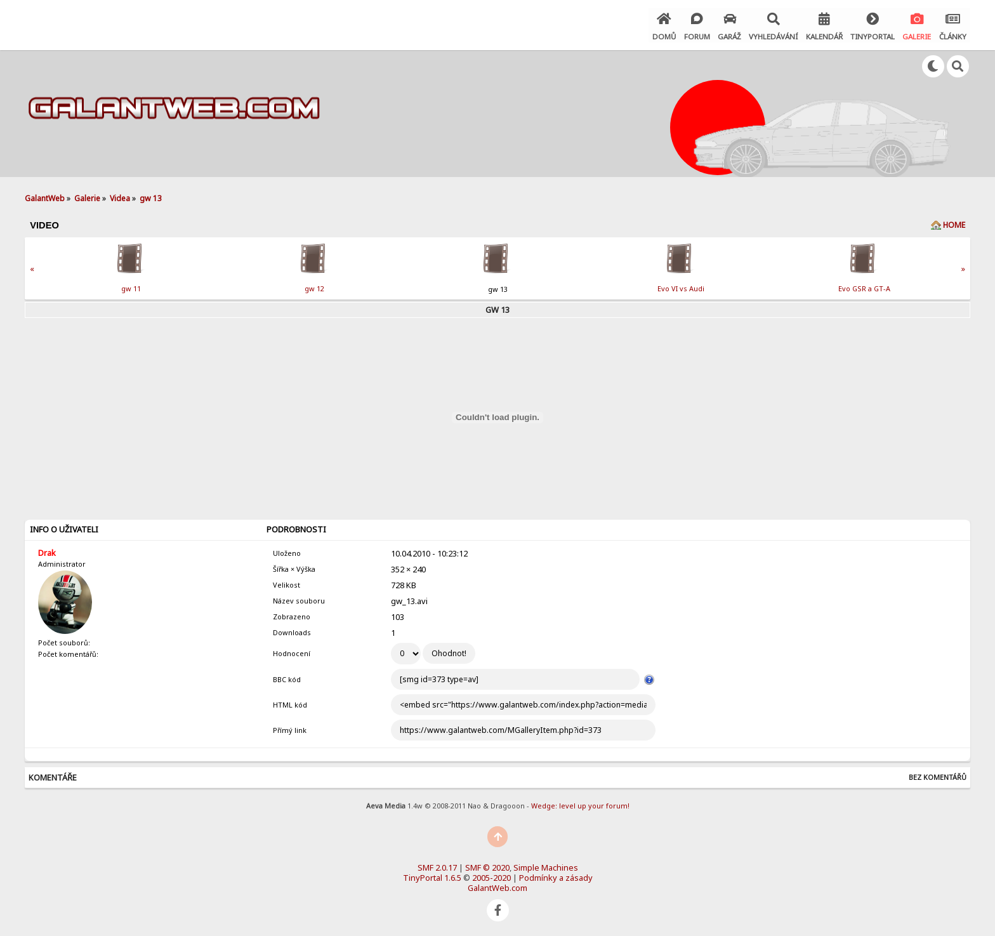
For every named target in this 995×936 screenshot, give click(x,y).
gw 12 (314, 286)
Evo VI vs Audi (680, 286)
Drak (47, 551)
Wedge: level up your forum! (580, 803)
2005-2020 (491, 875)
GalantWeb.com (497, 886)
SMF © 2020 (487, 865)
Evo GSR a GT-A (864, 286)
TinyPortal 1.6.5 (432, 875)
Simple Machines (545, 865)
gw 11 (131, 286)
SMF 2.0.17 (437, 865)
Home (954, 223)
